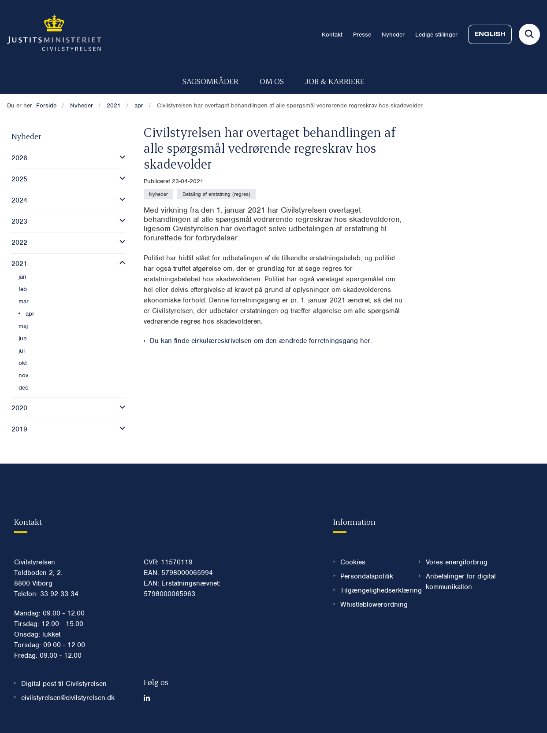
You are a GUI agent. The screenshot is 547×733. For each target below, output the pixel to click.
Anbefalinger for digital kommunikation (461, 581)
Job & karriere (335, 81)
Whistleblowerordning (372, 604)
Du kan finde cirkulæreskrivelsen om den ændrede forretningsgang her (260, 340)
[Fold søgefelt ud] (529, 34)
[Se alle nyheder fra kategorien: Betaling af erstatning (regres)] (216, 194)
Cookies (352, 562)
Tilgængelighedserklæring (372, 590)
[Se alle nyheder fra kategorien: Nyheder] (158, 194)
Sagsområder (210, 81)
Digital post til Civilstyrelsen (64, 683)
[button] (120, 157)
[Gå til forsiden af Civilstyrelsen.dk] (50, 34)
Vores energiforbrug (456, 562)
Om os (272, 81)
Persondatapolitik (366, 576)
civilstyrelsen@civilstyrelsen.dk (68, 697)
